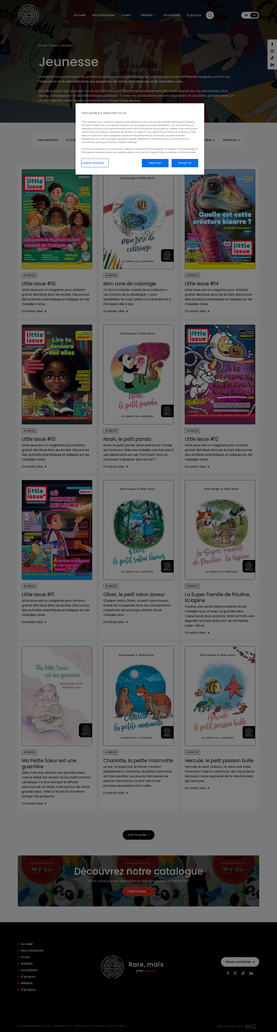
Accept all (185, 162)
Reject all (155, 162)
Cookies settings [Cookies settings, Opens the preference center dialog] (93, 162)
